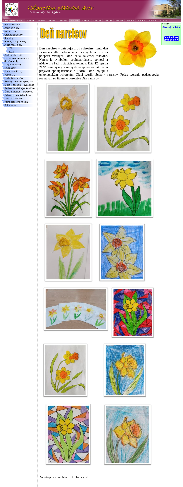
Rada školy (10, 68)
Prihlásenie (10, 105)
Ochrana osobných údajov (17, 95)
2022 (11, 51)
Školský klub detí (13, 55)
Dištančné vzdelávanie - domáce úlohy (16, 59)
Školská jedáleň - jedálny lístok (20, 88)
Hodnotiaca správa (14, 78)
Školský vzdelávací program (18, 81)
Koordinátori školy (13, 71)
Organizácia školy (13, 34)
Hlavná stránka (12, 24)
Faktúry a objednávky (15, 41)
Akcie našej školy (13, 45)
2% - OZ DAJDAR (13, 98)
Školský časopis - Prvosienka (19, 85)
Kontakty (8, 38)
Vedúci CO (9, 74)
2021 (11, 48)
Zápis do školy (11, 28)
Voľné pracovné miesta (16, 102)
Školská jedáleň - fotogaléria (18, 91)
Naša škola (10, 31)
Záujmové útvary (12, 64)
